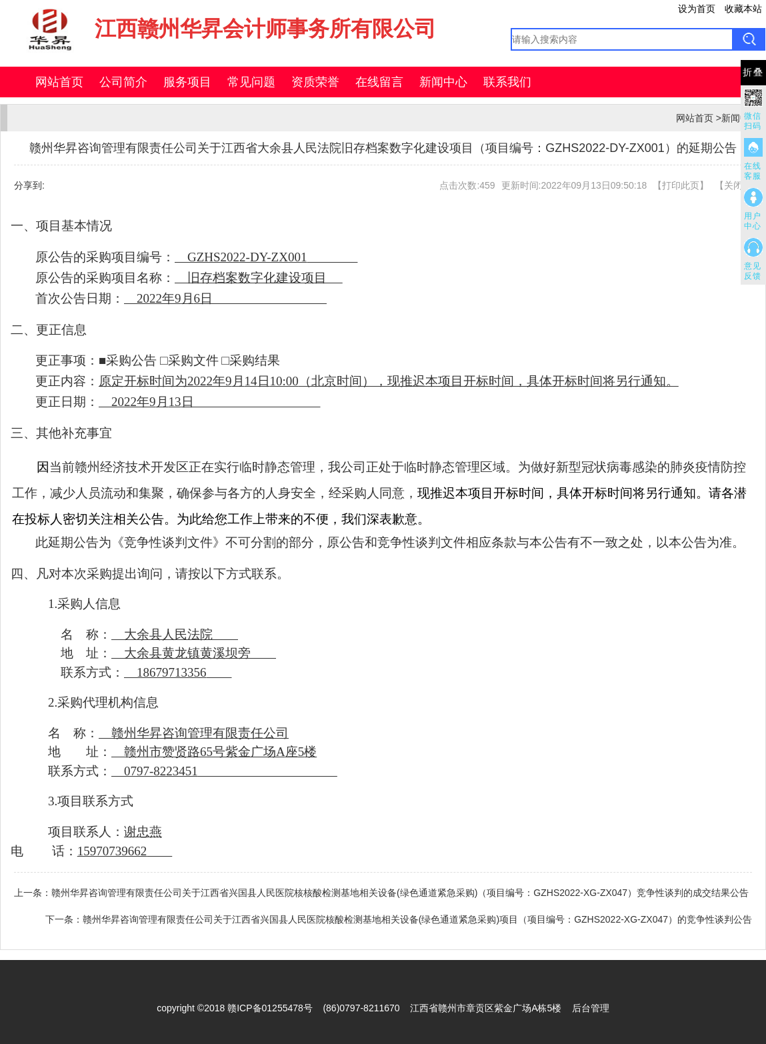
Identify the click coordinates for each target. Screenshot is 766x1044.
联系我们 (507, 82)
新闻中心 (443, 82)
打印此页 (680, 185)
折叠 (753, 72)
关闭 (733, 185)
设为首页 (696, 8)
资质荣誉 (315, 82)
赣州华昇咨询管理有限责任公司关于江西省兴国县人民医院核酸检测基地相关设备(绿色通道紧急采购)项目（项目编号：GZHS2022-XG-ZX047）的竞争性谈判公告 (417, 919)
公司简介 (123, 82)
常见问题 (251, 82)
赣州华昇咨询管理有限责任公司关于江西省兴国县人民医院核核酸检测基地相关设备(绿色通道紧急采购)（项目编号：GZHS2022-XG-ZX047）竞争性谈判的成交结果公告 (400, 892)
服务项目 (187, 82)
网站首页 (59, 82)
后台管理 (590, 1008)
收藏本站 (743, 8)
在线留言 (379, 82)
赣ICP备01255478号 (270, 1008)
